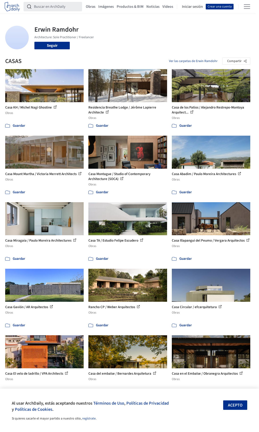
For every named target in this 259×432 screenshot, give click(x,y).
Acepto (235, 405)
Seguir (52, 45)
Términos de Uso (108, 403)
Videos (167, 6)
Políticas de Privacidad (147, 403)
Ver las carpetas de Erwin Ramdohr (193, 61)
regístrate (89, 418)
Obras (90, 6)
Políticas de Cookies (33, 409)
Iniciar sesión (192, 6)
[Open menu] (247, 6)
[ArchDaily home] (12, 6)
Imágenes (106, 6)
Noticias (153, 6)
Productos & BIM (130, 6)
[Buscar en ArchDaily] (56, 6)
